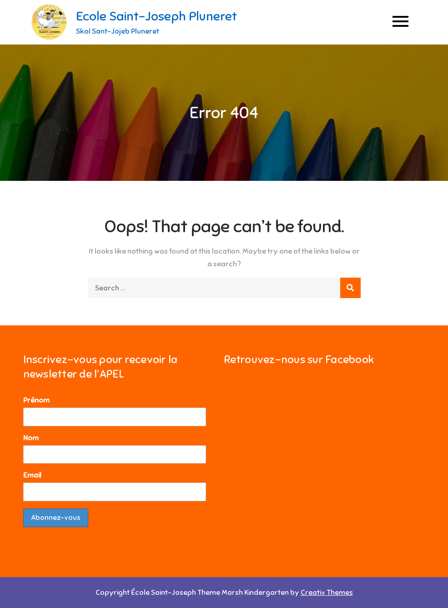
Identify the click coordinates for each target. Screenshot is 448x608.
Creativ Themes (327, 592)
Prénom (36, 400)
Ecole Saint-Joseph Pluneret (156, 16)
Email (32, 475)
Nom (31, 438)
